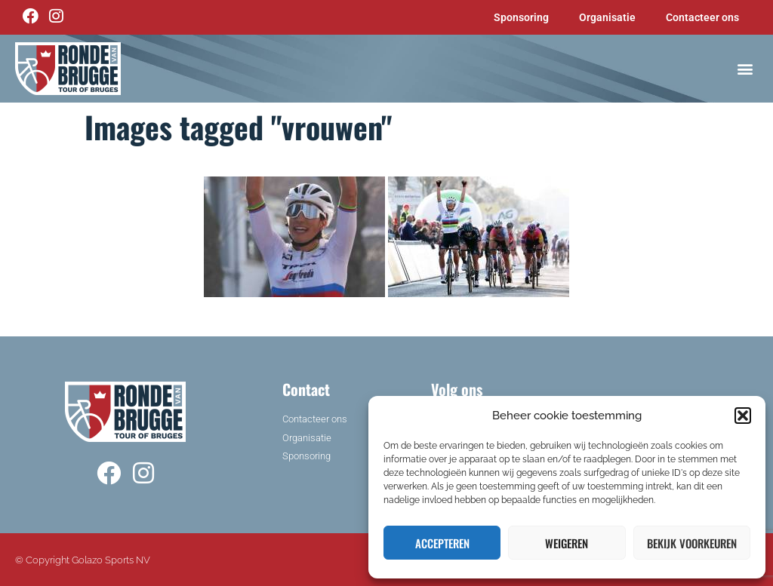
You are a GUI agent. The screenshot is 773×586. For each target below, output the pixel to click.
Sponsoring (521, 17)
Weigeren (566, 543)
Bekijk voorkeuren (692, 543)
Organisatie (607, 17)
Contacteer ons (702, 17)
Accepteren (442, 543)
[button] (742, 415)
